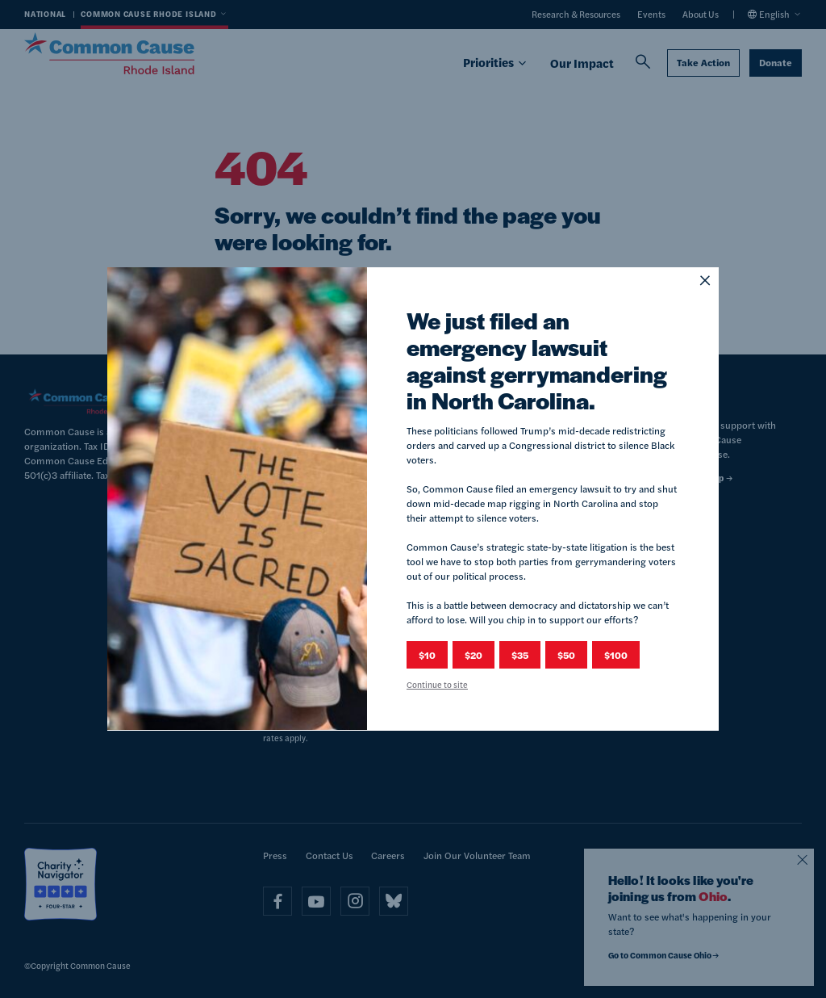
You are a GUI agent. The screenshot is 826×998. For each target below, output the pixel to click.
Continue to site (437, 684)
